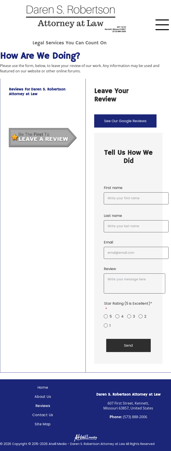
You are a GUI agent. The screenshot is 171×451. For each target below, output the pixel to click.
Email (108, 242)
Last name (113, 215)
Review (110, 268)
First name (113, 187)
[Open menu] (162, 25)
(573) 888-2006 (135, 416)
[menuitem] (43, 387)
